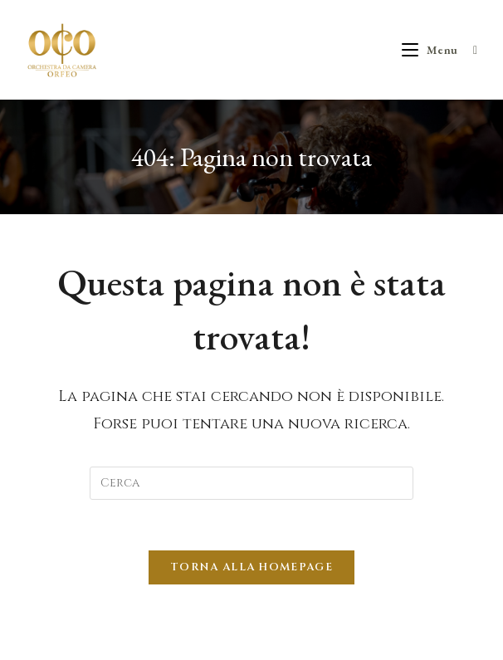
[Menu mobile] (431, 49)
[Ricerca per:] (469, 49)
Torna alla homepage (251, 567)
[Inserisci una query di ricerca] (251, 483)
